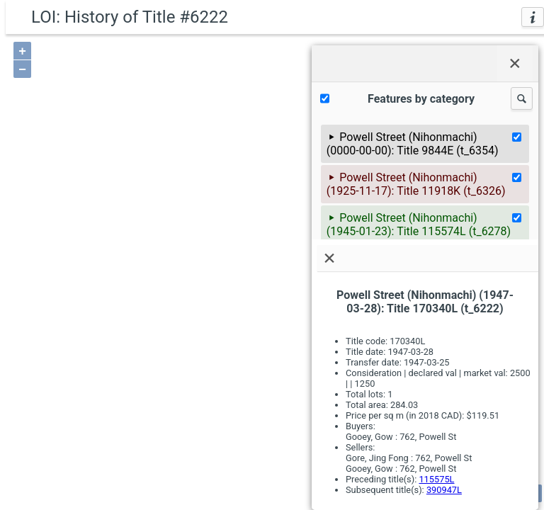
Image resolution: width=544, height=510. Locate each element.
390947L (444, 489)
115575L (436, 479)
